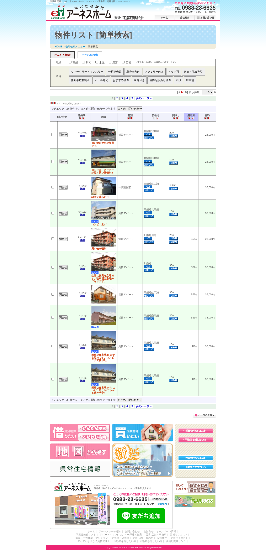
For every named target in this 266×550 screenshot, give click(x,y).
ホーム (164, 17)
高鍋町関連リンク (174, 541)
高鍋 (75, 62)
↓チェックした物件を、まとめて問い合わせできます (84, 108)
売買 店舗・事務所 (143, 537)
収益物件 (161, 537)
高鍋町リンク (195, 500)
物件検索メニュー (75, 46)
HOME (58, 46)
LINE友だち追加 (141, 516)
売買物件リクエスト (195, 458)
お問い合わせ (205, 17)
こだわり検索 (90, 55)
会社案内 (185, 17)
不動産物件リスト (88, 534)
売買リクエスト (177, 537)
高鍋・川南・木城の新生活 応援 (142, 460)
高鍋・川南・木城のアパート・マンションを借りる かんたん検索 (93, 428)
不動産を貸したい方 (195, 439)
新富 (115, 62)
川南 (88, 62)
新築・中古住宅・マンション (94, 537)
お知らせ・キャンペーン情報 (158, 531)
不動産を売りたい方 (195, 467)
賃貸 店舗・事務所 (155, 534)
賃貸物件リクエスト (195, 431)
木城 (102, 62)
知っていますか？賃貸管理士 (95, 541)
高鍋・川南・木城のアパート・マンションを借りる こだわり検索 (93, 436)
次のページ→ (144, 98)
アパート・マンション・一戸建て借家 (121, 534)
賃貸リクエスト (177, 534)
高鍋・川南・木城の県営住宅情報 (80, 469)
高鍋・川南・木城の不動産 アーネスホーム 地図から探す (80, 451)
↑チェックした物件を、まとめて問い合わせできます (84, 399)
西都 (128, 62)
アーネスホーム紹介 (110, 531)
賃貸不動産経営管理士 (195, 487)
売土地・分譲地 (121, 537)
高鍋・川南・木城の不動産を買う (142, 432)
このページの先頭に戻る (204, 415)
